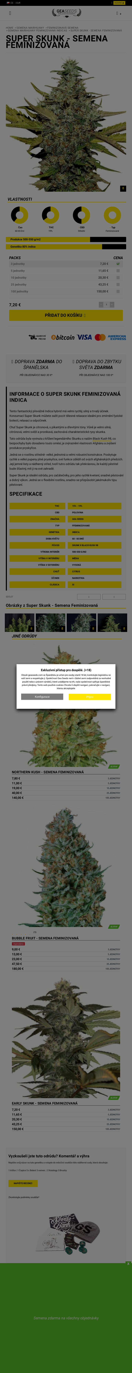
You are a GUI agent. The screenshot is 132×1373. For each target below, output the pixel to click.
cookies (60, 685)
